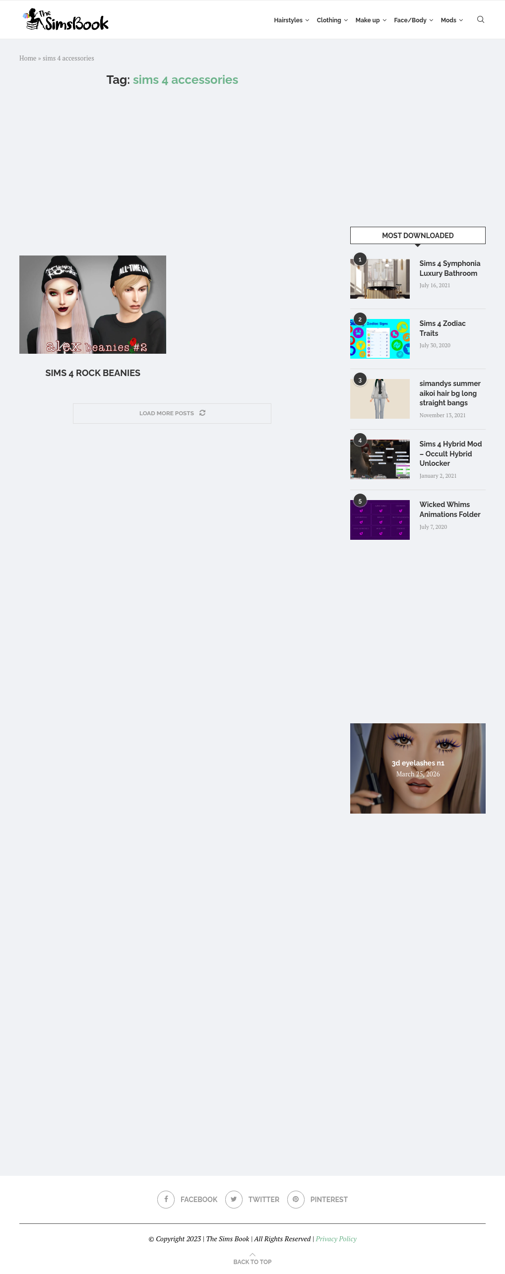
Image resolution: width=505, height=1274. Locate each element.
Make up (368, 20)
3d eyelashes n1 (418, 762)
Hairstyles (288, 20)
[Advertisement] (172, 171)
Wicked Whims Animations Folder (450, 509)
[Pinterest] (317, 1199)
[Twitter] (252, 1199)
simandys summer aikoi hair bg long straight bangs (450, 393)
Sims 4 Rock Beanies (92, 373)
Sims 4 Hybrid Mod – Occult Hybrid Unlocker (451, 453)
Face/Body (410, 20)
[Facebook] (187, 1199)
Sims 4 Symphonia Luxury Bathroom (450, 268)
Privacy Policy (336, 1238)
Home (27, 58)
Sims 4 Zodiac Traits (453, 323)
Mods (448, 20)
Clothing (329, 20)
